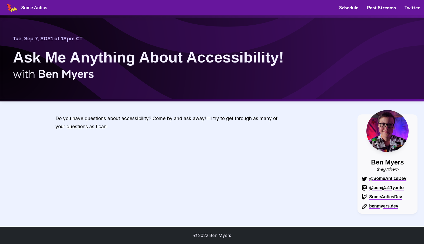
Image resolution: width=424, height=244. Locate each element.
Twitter (412, 8)
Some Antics (25, 8)
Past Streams (381, 8)
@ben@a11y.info (386, 187)
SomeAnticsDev (385, 196)
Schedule (348, 8)
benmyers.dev (383, 206)
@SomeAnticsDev (387, 178)
